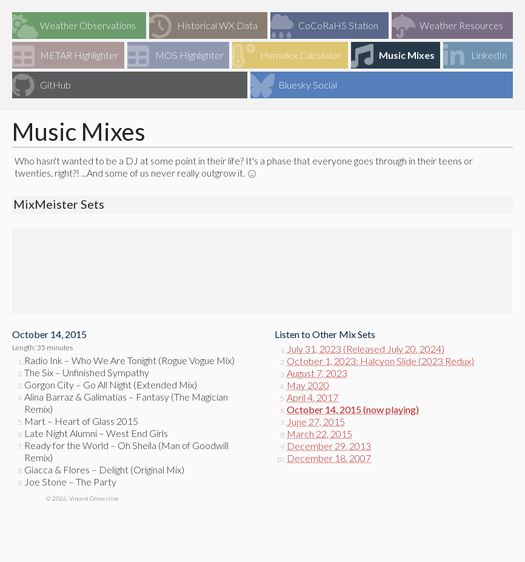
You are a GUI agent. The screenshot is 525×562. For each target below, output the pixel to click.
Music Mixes (393, 56)
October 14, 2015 (324, 409)
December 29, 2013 (329, 446)
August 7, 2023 (317, 373)
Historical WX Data (203, 26)
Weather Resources (447, 26)
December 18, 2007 (329, 458)
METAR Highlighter (65, 56)
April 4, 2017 (312, 397)
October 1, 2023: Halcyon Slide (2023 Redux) (380, 361)
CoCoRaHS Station (324, 26)
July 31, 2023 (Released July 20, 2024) (365, 348)
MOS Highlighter (175, 56)
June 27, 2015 (316, 421)
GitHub (41, 85)
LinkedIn (475, 56)
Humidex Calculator (287, 56)
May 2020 (308, 385)
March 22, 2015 (319, 433)
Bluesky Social (293, 85)
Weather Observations (74, 26)
